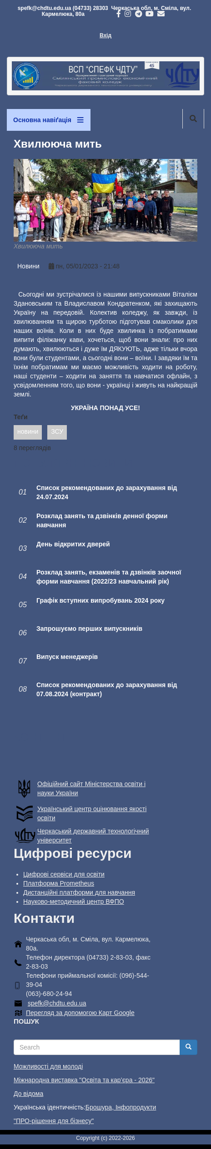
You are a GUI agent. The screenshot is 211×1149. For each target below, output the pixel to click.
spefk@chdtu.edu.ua (57, 1003)
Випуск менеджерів (67, 656)
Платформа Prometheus (58, 883)
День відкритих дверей (73, 544)
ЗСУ (57, 431)
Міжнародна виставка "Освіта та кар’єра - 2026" (84, 1080)
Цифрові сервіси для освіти (64, 874)
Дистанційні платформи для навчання (79, 892)
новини (27, 431)
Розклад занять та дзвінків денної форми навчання (101, 520)
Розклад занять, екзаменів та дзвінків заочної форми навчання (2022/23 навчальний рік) (108, 577)
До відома (28, 1093)
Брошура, (100, 1107)
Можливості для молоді (48, 1066)
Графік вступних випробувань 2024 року (100, 600)
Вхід (105, 35)
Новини (28, 266)
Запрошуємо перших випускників (89, 628)
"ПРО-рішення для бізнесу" (54, 1120)
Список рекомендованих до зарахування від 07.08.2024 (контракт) (106, 689)
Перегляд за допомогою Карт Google (80, 1012)
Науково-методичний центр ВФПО (73, 901)
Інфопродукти (136, 1107)
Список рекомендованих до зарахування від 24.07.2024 (106, 492)
